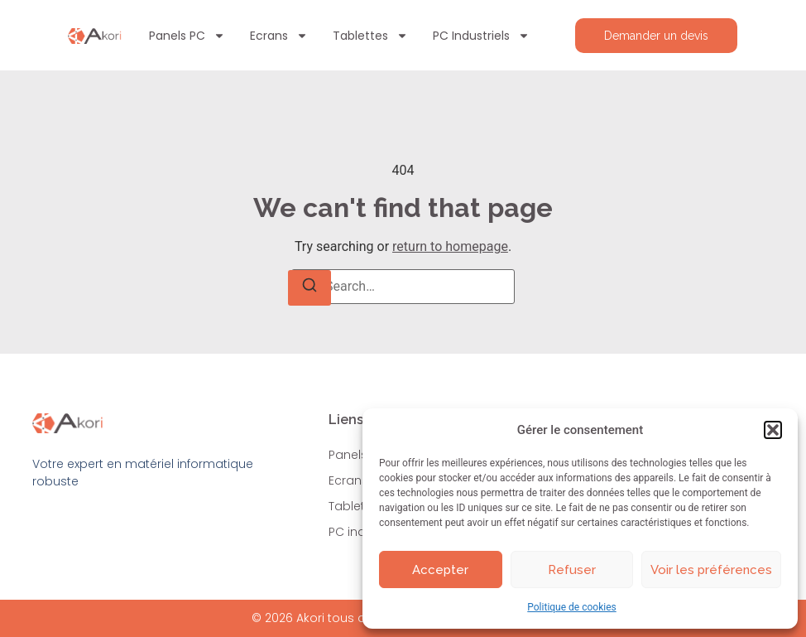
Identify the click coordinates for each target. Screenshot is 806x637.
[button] (773, 430)
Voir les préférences (711, 569)
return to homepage (450, 246)
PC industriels (481, 36)
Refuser (572, 569)
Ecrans (279, 36)
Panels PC (187, 36)
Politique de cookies (571, 607)
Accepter (440, 569)
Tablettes (370, 36)
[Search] (309, 288)
